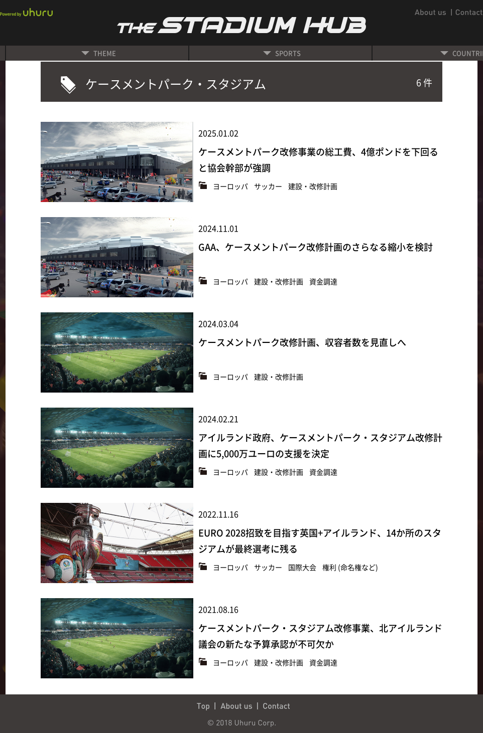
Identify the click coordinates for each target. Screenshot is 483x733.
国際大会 (303, 567)
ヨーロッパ (231, 186)
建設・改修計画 (312, 186)
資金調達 (323, 281)
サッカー (269, 186)
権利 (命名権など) (350, 567)
